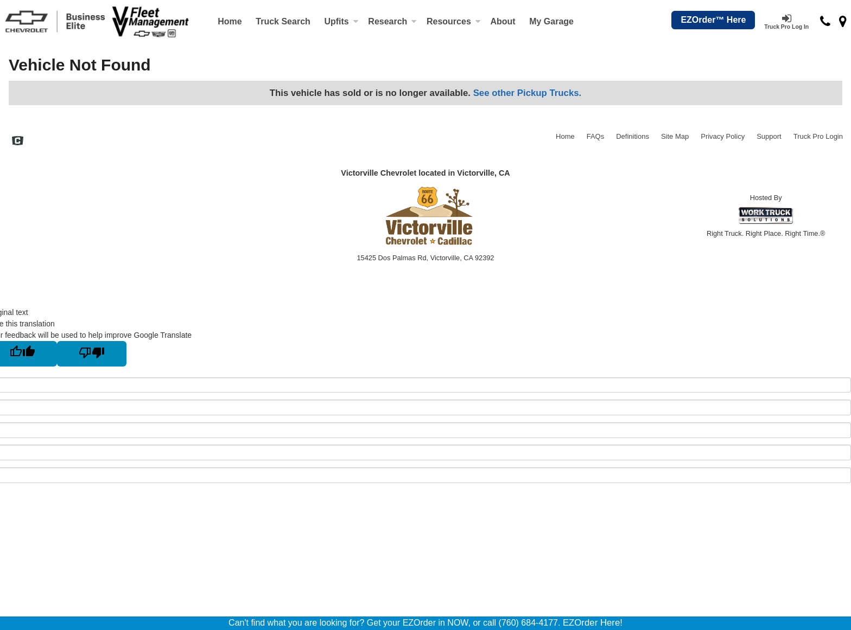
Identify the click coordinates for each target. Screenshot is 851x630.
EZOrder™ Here (713, 19)
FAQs (596, 136)
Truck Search (283, 21)
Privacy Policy (723, 136)
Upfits (341, 21)
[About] (503, 22)
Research (392, 21)
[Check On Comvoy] (17, 142)
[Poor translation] (91, 354)
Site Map (675, 136)
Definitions (632, 136)
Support (769, 136)
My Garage (551, 21)
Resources (454, 21)
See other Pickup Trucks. (527, 93)
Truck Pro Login (818, 136)
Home (230, 21)
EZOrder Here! (593, 623)
